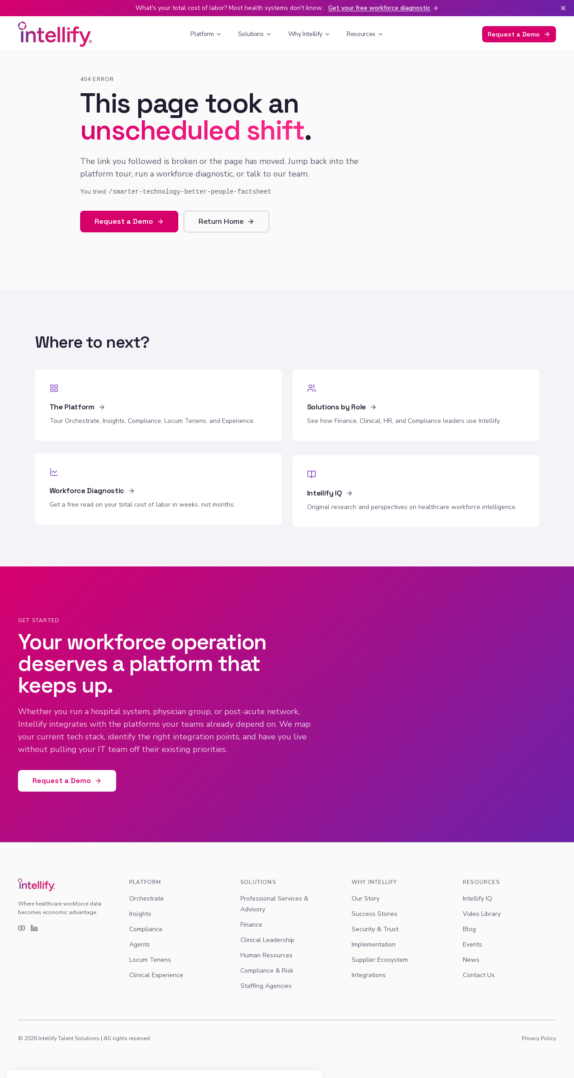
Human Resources (266, 955)
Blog (469, 929)
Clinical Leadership (267, 940)
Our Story (366, 898)
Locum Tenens (150, 960)
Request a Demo (519, 34)
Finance (251, 924)
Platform (205, 34)
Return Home (226, 221)
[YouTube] (21, 928)
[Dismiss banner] (563, 8)
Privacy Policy (539, 1038)
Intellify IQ (477, 898)
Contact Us (479, 975)
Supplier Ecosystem (380, 960)
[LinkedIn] (34, 928)
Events (472, 944)
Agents (139, 944)
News (471, 960)
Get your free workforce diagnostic (383, 8)
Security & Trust (375, 929)
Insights (140, 914)
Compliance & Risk (267, 970)
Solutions (255, 34)
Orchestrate (146, 898)
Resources (365, 34)
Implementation (374, 944)
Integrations (369, 975)
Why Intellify (309, 34)
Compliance (146, 929)
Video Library (482, 914)
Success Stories (375, 914)
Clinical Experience (156, 975)
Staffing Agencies (266, 986)
